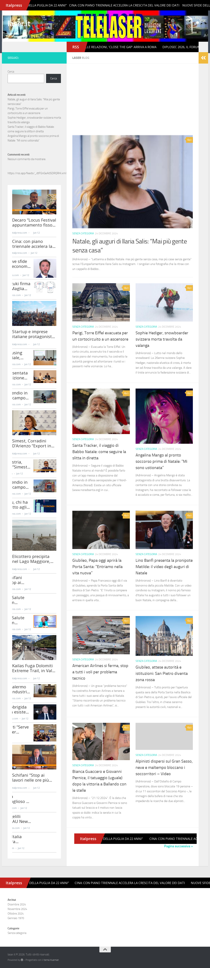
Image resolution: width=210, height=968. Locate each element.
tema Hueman (51, 959)
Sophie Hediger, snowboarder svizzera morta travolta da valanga (162, 339)
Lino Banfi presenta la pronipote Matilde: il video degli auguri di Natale (164, 566)
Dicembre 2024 (17, 904)
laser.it (19, 23)
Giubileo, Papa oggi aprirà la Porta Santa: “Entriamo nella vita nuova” (97, 566)
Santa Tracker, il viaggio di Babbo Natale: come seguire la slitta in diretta (99, 451)
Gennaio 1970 (16, 918)
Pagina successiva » (178, 846)
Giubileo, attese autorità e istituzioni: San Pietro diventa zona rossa (162, 673)
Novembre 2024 (17, 909)
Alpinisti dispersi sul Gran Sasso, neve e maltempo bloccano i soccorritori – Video (164, 767)
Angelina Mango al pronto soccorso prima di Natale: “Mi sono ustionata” (161, 461)
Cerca (11, 71)
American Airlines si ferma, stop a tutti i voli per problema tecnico (100, 672)
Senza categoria (83, 233)
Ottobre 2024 (16, 913)
